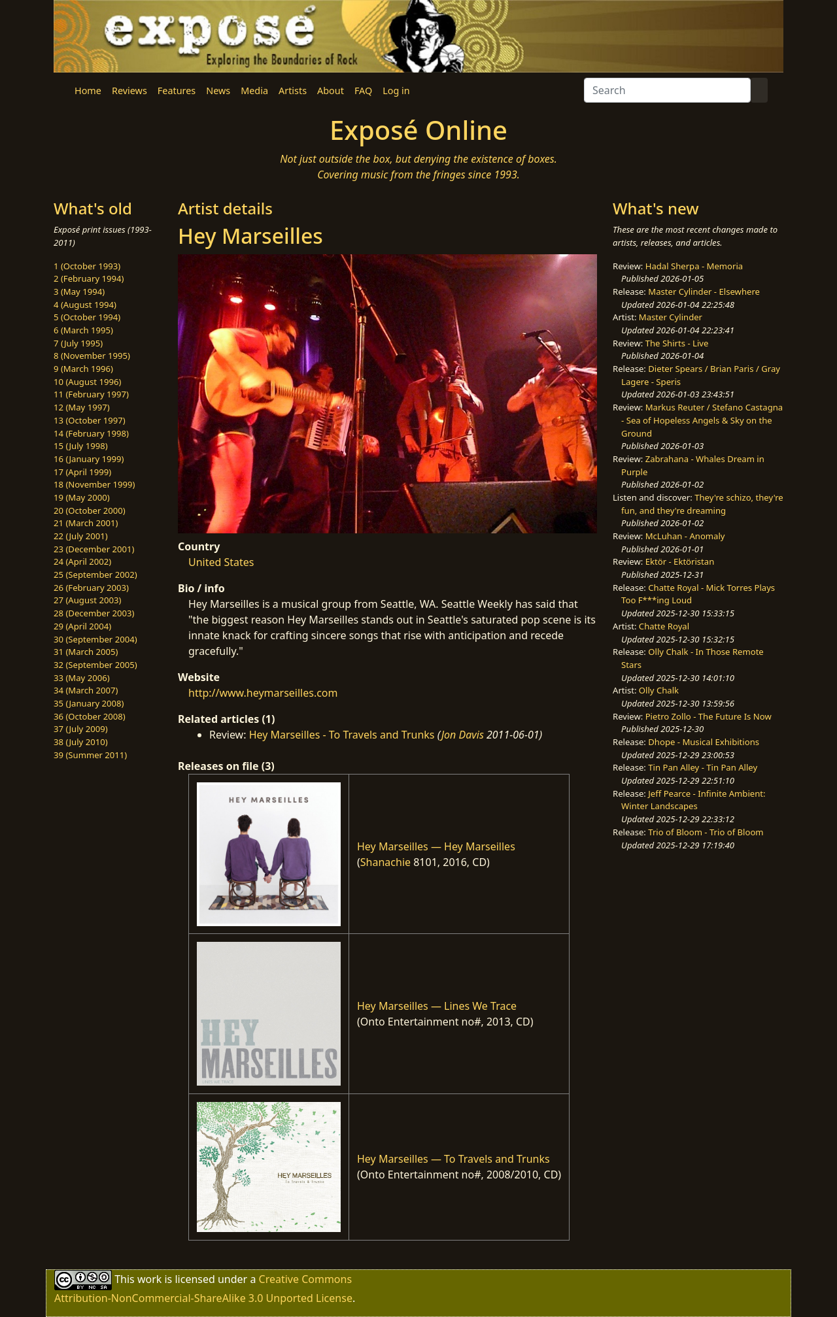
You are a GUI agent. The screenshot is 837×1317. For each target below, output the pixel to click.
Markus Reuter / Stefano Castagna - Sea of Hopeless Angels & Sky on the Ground (702, 420)
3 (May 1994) (79, 291)
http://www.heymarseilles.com (263, 693)
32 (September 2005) (95, 665)
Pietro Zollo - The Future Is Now (708, 716)
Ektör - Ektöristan (680, 561)
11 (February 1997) (91, 394)
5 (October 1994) (87, 317)
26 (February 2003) (91, 587)
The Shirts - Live (677, 343)
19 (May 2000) (82, 497)
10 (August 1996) (87, 382)
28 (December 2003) (94, 613)
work (149, 1278)
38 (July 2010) (81, 742)
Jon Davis (462, 734)
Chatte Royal (664, 626)
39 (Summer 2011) (90, 755)
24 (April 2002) (82, 561)
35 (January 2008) (89, 703)
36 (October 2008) (90, 716)
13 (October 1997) (90, 420)
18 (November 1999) (94, 484)
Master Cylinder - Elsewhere (704, 291)
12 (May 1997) (82, 407)
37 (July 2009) (81, 729)
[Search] (667, 90)
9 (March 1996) (83, 369)
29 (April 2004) (82, 626)
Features (177, 90)
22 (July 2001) (81, 536)
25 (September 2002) (95, 574)
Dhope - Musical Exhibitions (703, 742)
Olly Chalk (659, 690)
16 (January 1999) (89, 459)
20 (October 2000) (90, 510)
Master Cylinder (670, 317)
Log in (396, 90)
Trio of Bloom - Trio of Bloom (705, 832)
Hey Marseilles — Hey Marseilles (436, 846)
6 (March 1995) (83, 330)
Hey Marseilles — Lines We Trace (437, 1006)
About (330, 90)
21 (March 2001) (86, 523)
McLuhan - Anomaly (685, 536)
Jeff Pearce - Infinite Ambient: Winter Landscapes (693, 800)
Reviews (129, 90)
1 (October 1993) (87, 266)
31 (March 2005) (86, 652)
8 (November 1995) (92, 355)
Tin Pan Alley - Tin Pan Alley (702, 767)
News (218, 90)
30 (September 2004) (95, 639)
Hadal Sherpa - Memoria (694, 266)
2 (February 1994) (89, 278)
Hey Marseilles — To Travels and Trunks (453, 1159)
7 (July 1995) (78, 343)
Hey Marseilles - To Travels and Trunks (342, 734)
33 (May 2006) (82, 678)
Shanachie (385, 862)
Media (254, 90)
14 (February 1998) (91, 433)
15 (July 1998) (81, 446)
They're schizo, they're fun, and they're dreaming (702, 504)
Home (88, 90)
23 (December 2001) (94, 549)
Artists (293, 90)
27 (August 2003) (87, 600)
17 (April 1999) (82, 472)
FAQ (363, 90)
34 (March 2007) (86, 690)
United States (221, 562)
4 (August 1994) (85, 304)
